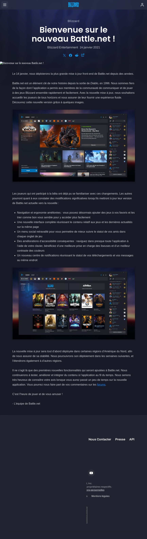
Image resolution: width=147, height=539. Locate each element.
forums (101, 384)
